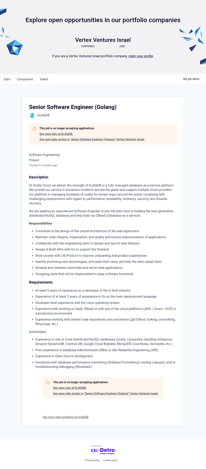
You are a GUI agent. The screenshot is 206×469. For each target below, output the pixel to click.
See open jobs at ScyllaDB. (56, 134)
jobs (6, 79)
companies (25, 79)
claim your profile (140, 56)
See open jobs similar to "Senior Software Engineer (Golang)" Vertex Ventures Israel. (92, 139)
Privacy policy (92, 460)
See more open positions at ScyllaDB (66, 417)
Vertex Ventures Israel (103, 40)
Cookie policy (110, 460)
